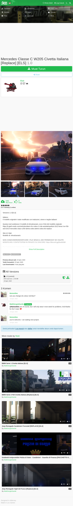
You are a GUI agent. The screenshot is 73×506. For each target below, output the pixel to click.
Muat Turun (36, 68)
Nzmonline (14, 293)
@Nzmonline (14, 307)
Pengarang (28, 304)
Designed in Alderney (8, 500)
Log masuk (19, 329)
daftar (30, 329)
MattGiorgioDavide (17, 304)
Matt (22, 81)
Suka (20, 202)
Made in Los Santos (8, 503)
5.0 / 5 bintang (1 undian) (8, 207)
